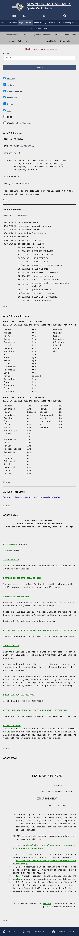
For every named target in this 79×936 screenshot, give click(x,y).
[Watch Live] (14, 17)
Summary (11, 79)
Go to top (6, 200)
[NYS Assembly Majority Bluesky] (55, 17)
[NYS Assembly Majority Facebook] (24, 17)
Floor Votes (12, 98)
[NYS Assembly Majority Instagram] (44, 17)
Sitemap (9, 931)
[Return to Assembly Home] (39, 7)
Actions (10, 85)
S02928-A (29, 146)
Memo (10, 104)
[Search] (65, 17)
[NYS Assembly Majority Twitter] (34, 17)
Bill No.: (6, 54)
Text (9, 111)
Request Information (33, 931)
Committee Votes (15, 91)
